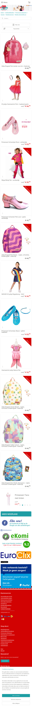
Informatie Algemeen (6, 601)
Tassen (2, 14)
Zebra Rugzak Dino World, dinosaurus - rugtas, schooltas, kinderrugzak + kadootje (16, 483)
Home (2, 12)
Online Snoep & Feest (6, 642)
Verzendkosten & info (6, 596)
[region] (16, 681)
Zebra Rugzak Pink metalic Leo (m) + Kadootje (16, 66)
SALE (2, 649)
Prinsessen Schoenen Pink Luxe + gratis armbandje (14, 217)
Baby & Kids (4, 636)
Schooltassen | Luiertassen (8, 634)
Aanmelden (5, 661)
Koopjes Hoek (4, 643)
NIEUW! (2, 650)
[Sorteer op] (16, 28)
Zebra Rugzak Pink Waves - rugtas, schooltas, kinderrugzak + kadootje (15, 255)
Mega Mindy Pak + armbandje (10, 180)
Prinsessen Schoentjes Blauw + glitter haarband (13, 331)
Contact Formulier (5, 608)
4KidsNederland (6, 530)
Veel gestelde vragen (6, 598)
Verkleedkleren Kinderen (7, 631)
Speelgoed (3, 638)
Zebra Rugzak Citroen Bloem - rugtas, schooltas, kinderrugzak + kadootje (13, 407)
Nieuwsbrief (4, 607)
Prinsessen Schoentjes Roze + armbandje (14, 142)
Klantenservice (10, 14)
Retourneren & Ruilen (6, 600)
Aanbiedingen (4, 645)
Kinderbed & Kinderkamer (7, 640)
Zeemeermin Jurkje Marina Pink (11, 370)
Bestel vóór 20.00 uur (20, 14)
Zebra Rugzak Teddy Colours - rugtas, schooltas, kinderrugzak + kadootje (13, 445)
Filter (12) (16, 25)
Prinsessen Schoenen (21, 12)
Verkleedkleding (9, 12)
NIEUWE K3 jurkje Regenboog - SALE (13, 294)
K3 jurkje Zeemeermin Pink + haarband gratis (15, 104)
